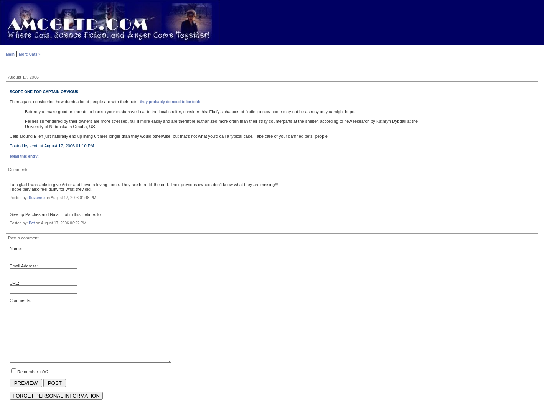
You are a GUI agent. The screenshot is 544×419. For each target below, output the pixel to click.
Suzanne (37, 198)
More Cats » (30, 54)
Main (10, 54)
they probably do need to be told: (170, 102)
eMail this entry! (24, 156)
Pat (32, 223)
